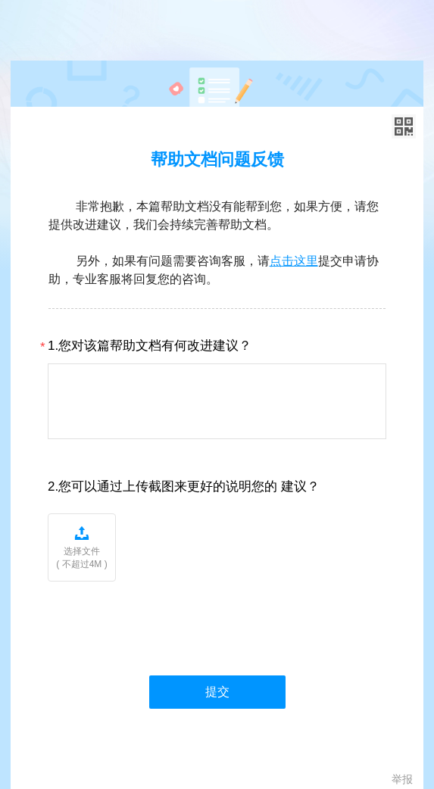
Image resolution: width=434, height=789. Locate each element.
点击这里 (294, 260)
